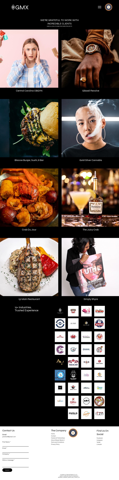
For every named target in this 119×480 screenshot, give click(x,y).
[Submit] (7, 470)
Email (4, 448)
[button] (100, 7)
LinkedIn (99, 444)
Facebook (100, 438)
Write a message (8, 460)
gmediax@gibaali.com (9, 436)
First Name (6, 442)
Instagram (100, 440)
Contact (53, 436)
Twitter (98, 442)
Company (5, 454)
